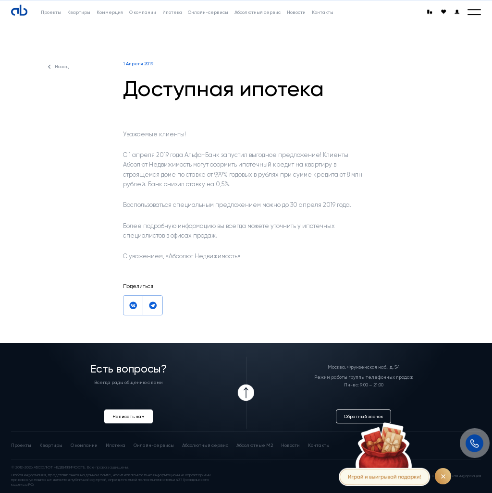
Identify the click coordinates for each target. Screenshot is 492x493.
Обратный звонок (363, 416)
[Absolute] (19, 10)
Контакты (319, 445)
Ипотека (115, 445)
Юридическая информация (456, 476)
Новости (290, 445)
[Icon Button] (246, 393)
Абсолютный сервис (205, 445)
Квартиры (50, 445)
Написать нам (128, 416)
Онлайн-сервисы (154, 445)
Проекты (21, 445)
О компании (84, 445)
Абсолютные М (254, 445)
